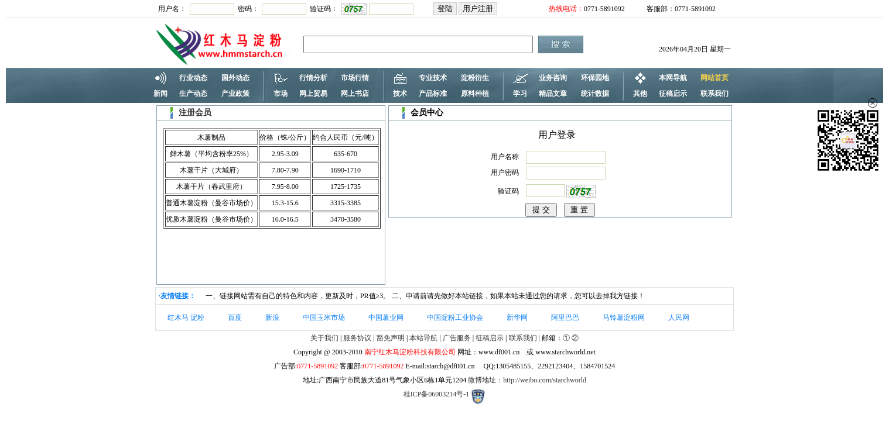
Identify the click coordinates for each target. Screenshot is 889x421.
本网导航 (673, 78)
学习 (520, 93)
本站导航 (423, 338)
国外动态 (235, 78)
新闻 (160, 93)
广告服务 (457, 338)
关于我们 (324, 338)
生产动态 (193, 93)
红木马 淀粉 (185, 317)
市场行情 (355, 78)
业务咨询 (553, 78)
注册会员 (195, 112)
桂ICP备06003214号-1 (437, 394)
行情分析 (313, 78)
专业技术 (433, 78)
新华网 (517, 317)
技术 (400, 93)
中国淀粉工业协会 (455, 317)
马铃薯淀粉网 (624, 317)
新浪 (272, 317)
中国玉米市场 (324, 317)
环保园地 (595, 78)
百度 (235, 317)
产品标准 (433, 93)
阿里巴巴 (565, 317)
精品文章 (553, 93)
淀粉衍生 (475, 78)
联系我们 (714, 93)
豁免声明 (391, 338)
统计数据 (595, 93)
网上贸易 (313, 93)
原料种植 (475, 93)
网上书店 (355, 93)
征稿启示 (673, 93)
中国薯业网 (386, 317)
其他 (640, 93)
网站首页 (714, 78)
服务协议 (357, 338)
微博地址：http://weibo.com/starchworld (527, 380)
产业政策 (235, 93)
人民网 (678, 317)
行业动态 (193, 78)
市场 (280, 93)
